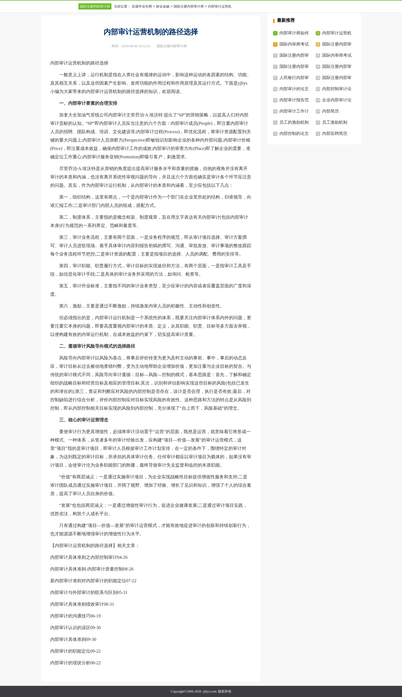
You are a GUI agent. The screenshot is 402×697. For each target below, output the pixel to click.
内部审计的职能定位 (70, 651)
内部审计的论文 (294, 89)
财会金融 (162, 6)
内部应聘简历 (334, 133)
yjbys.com (210, 691)
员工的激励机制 (294, 122)
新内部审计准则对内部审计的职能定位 (88, 580)
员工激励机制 (334, 122)
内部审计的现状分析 (70, 662)
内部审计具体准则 (68, 639)
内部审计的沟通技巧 (70, 616)
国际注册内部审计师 (95, 6)
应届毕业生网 (142, 6)
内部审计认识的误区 (70, 627)
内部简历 (330, 111)
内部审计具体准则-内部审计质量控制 (86, 569)
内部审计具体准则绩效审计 (77, 604)
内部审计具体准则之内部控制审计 (83, 557)
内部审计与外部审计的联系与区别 (83, 592)
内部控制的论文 (294, 133)
